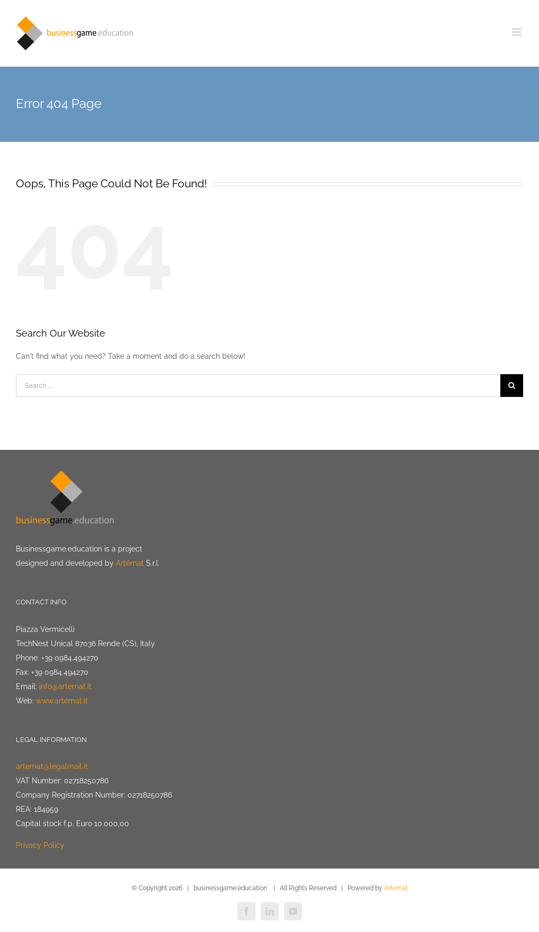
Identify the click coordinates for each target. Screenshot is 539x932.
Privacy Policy (40, 845)
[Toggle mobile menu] (517, 32)
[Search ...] (258, 385)
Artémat (130, 563)
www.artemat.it (62, 700)
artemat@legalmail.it (52, 766)
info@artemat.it (65, 686)
